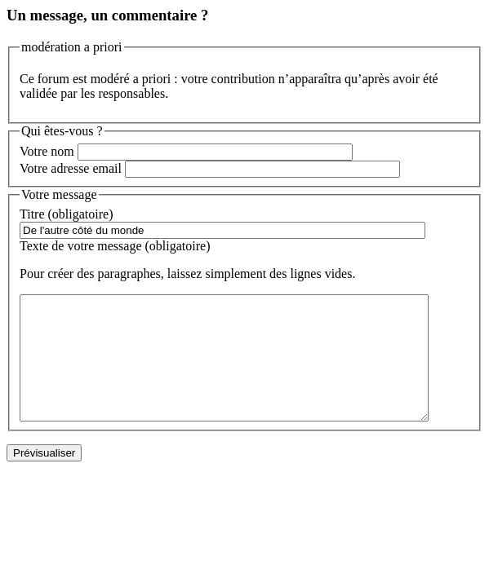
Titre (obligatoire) (66, 214)
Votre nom (47, 151)
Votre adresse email (71, 168)
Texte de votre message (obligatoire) (115, 246)
